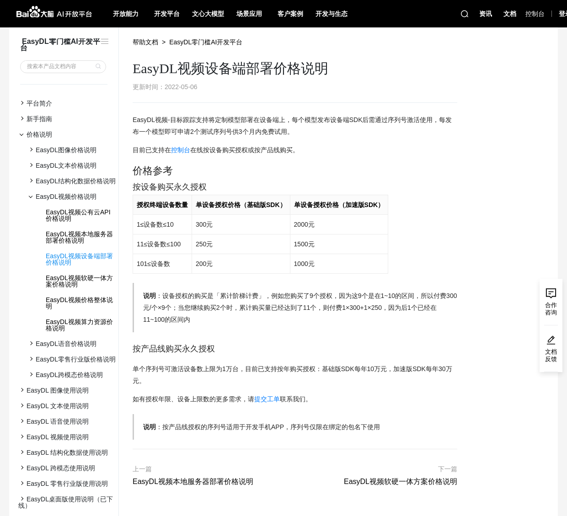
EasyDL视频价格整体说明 (79, 303)
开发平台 (167, 13)
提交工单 (267, 399)
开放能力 (126, 13)
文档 (509, 13)
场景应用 (249, 13)
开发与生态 (332, 13)
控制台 (180, 150)
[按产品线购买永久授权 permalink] (128, 348)
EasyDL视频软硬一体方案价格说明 (79, 281)
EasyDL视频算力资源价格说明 (79, 325)
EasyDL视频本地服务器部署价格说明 (79, 237)
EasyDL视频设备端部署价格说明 (79, 259)
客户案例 (290, 13)
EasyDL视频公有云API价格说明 (78, 215)
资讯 (485, 13)
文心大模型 (208, 13)
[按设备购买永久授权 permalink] (128, 187)
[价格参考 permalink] (128, 171)
